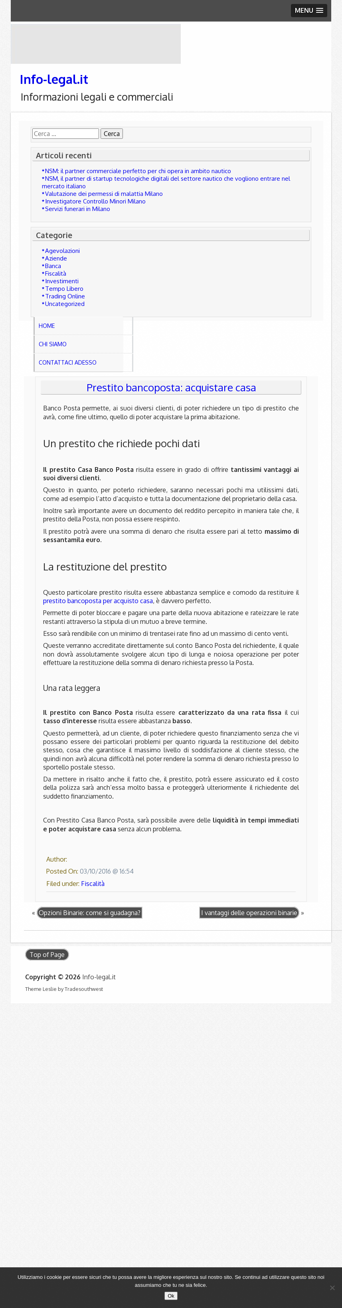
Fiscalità (55, 273)
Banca (53, 266)
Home (47, 325)
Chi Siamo (53, 344)
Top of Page (47, 955)
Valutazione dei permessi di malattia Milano (104, 193)
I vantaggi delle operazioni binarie (249, 913)
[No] (332, 1288)
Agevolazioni (62, 250)
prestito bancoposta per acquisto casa (98, 601)
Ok (171, 1296)
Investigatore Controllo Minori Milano (95, 201)
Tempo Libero (64, 288)
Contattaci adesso (68, 362)
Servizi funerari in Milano (77, 209)
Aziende (56, 258)
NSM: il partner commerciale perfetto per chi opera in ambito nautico (138, 171)
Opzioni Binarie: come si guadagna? (89, 913)
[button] (309, 10)
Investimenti (62, 281)
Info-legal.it (54, 79)
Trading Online (65, 296)
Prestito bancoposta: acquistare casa (171, 387)
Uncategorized (65, 304)
